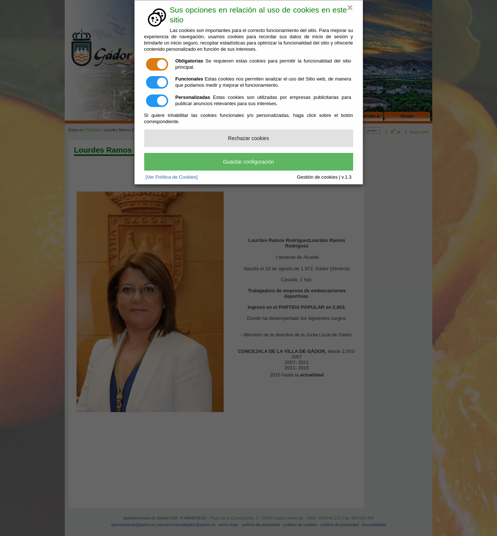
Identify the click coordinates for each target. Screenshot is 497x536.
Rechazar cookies (248, 138)
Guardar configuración (248, 162)
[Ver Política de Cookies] (172, 177)
